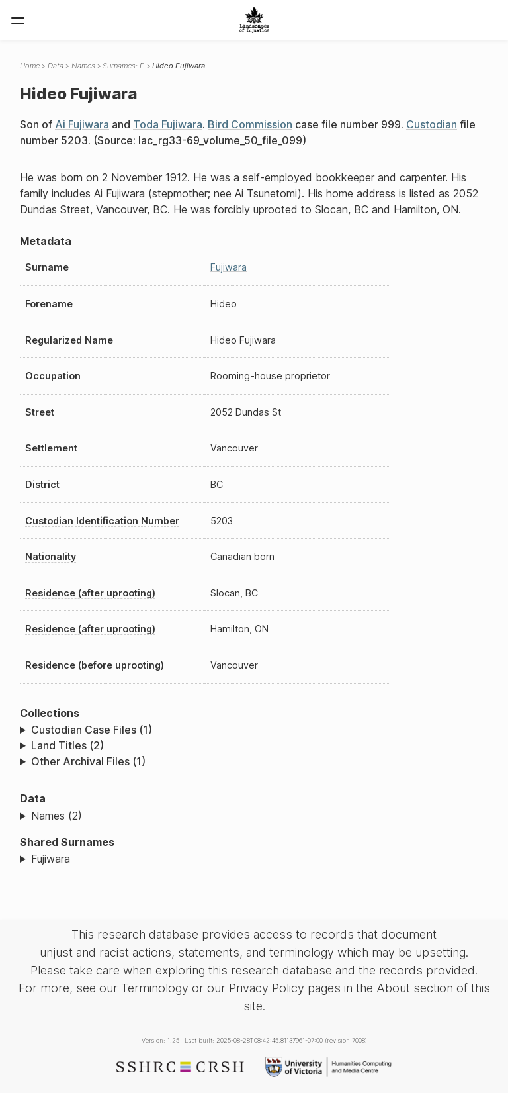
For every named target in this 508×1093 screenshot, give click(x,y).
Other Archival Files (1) (88, 761)
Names (83, 65)
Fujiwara (228, 267)
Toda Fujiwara (167, 124)
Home (30, 65)
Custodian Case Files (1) (91, 729)
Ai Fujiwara (82, 124)
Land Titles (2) (67, 745)
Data (56, 65)
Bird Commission (250, 124)
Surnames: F (123, 65)
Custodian (431, 124)
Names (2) (56, 815)
